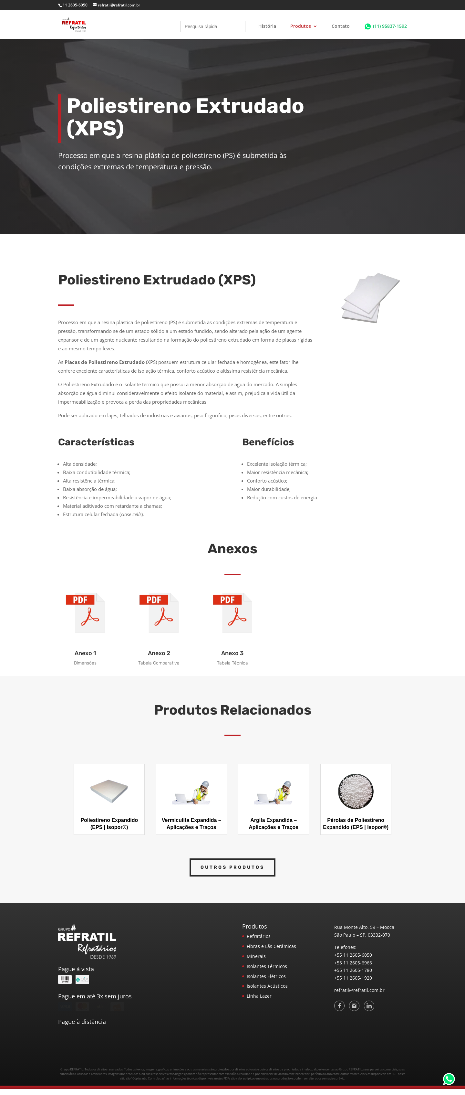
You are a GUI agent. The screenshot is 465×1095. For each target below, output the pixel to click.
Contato (341, 26)
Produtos (300, 26)
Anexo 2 (159, 653)
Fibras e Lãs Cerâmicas (271, 946)
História (267, 26)
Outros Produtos (232, 867)
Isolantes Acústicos (267, 986)
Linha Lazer (259, 996)
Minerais (256, 956)
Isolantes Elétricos (266, 976)
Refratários (259, 936)
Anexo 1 (85, 653)
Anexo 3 (232, 653)
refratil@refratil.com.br (359, 990)
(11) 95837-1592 (390, 26)
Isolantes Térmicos (267, 966)
